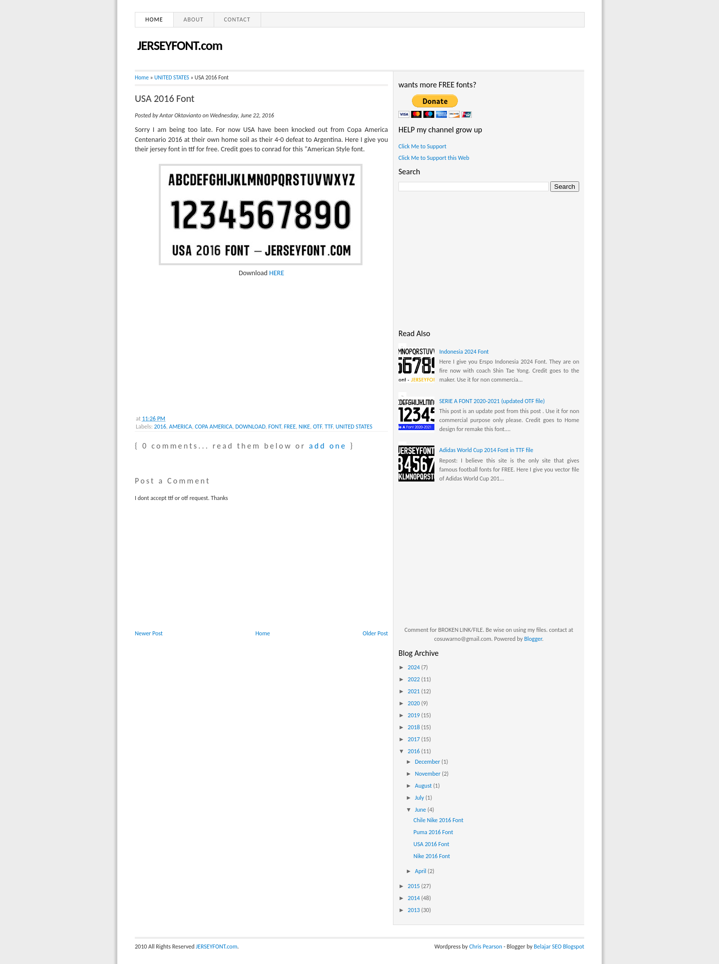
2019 (414, 715)
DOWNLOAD (250, 426)
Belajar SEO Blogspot (559, 946)
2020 (414, 703)
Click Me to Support (422, 146)
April (421, 871)
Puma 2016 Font (433, 832)
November (428, 773)
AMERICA (180, 426)
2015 (414, 886)
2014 (414, 898)
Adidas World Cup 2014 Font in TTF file (486, 450)
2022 (414, 679)
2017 (414, 739)
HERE (276, 273)
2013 (414, 910)
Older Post (375, 633)
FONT (274, 426)
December (428, 761)
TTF (329, 426)
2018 (414, 727)
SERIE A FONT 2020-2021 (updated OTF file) (492, 401)
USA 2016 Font (165, 98)
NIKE (304, 426)
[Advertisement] (210, 340)
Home (154, 19)
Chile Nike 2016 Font (438, 820)
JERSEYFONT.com (179, 45)
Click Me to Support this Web (433, 157)
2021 (414, 691)
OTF (317, 426)
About (194, 19)
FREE (290, 426)
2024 (414, 667)
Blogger (533, 638)
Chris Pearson (485, 946)
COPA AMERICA (213, 426)
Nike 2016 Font (431, 856)
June (421, 809)
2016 (160, 426)
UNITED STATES (171, 77)
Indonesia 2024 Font (464, 351)
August (424, 785)
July (420, 797)
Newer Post (149, 633)
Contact (237, 19)
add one (328, 446)
